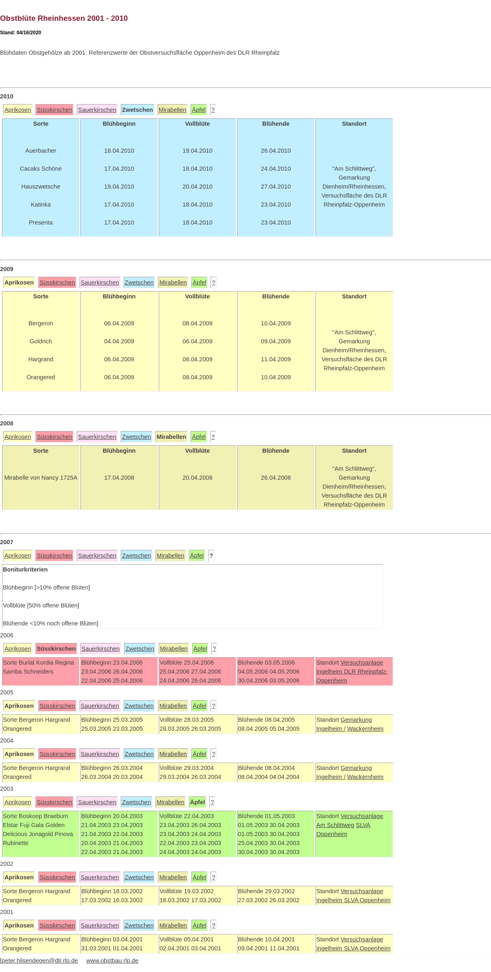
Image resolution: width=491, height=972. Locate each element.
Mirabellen (173, 110)
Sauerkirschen (97, 110)
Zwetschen (139, 282)
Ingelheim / (331, 728)
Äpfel (198, 110)
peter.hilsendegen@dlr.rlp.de (40, 960)
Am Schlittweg (335, 825)
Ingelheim (330, 671)
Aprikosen (17, 110)
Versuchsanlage (361, 662)
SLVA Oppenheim (367, 900)
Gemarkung (356, 719)
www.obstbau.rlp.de (112, 960)
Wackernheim (365, 728)
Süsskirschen (54, 110)
